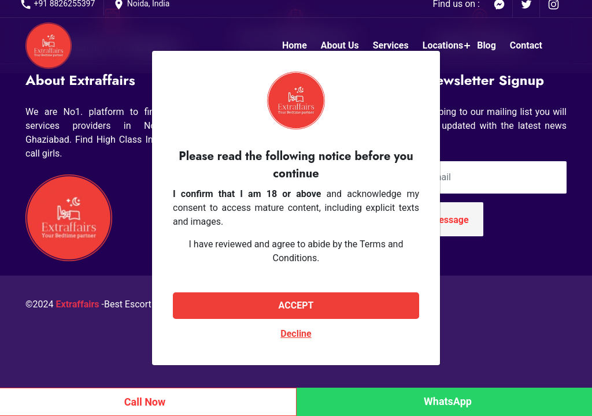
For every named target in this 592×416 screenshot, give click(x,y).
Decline (295, 333)
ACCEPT (296, 305)
